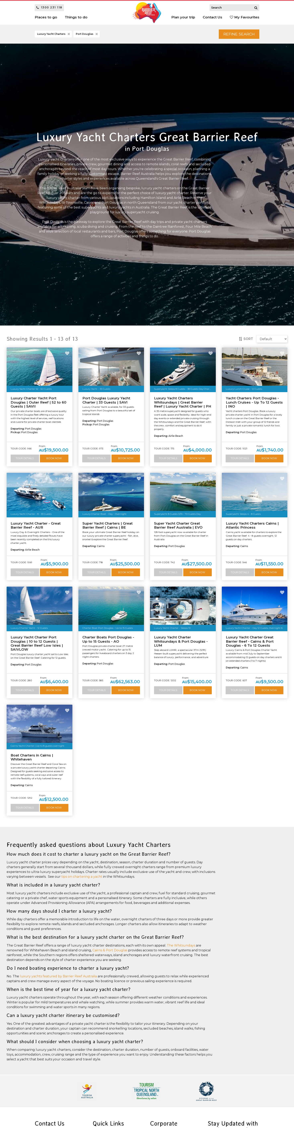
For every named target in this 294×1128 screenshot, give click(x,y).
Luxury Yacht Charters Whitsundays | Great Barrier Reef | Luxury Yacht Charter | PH (182, 403)
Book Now (54, 458)
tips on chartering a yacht (81, 878)
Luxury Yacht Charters (54, 34)
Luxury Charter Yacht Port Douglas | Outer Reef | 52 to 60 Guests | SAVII (38, 403)
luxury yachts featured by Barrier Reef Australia (58, 977)
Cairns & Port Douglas (109, 951)
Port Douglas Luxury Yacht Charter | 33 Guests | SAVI (106, 401)
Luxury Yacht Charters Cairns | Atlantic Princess (252, 526)
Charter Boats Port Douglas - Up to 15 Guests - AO (108, 640)
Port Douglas (87, 34)
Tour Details (24, 458)
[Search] (255, 7)
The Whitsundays (181, 946)
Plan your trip (183, 17)
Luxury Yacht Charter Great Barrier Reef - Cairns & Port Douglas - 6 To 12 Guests (250, 642)
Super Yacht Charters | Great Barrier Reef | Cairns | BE (107, 526)
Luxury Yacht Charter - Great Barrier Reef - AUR (36, 526)
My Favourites (244, 17)
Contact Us (212, 17)
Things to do (76, 17)
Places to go (46, 17)
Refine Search (237, 34)
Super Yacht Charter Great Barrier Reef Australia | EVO (178, 526)
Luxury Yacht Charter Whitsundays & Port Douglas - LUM (181, 642)
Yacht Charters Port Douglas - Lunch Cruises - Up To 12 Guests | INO (254, 403)
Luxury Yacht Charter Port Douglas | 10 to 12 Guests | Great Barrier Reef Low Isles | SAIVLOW (37, 644)
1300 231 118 (49, 7)
